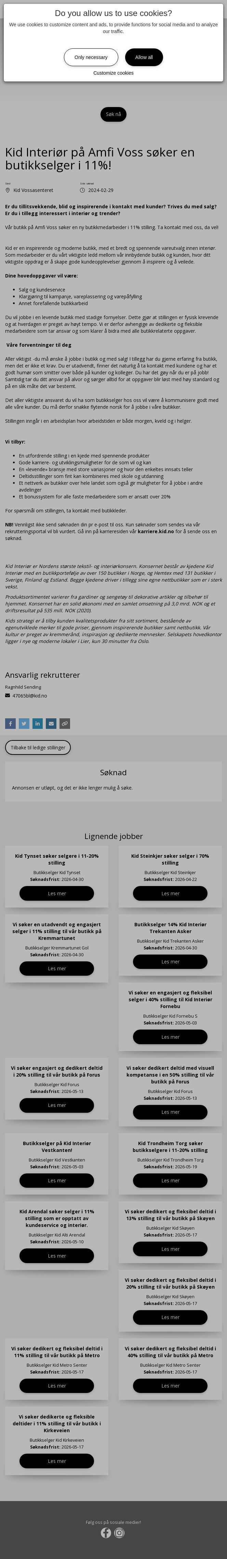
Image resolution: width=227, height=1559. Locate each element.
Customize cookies (113, 73)
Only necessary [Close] (91, 57)
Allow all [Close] (144, 57)
